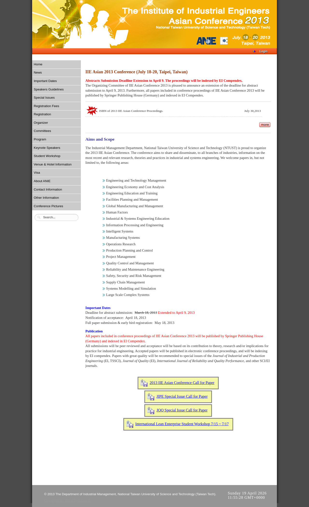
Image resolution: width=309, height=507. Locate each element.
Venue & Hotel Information (53, 164)
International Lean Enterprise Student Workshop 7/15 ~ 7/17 (182, 424)
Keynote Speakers (47, 148)
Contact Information (48, 189)
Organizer (41, 122)
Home (38, 64)
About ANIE (42, 181)
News (38, 72)
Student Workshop (47, 156)
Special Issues (44, 97)
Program (40, 139)
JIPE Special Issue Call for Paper (182, 396)
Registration (42, 114)
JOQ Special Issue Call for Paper (181, 410)
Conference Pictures (48, 206)
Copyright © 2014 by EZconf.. (68, 500)
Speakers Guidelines (49, 89)
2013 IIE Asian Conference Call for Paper (182, 383)
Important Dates (45, 81)
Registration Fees (46, 106)
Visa (37, 172)
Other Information (46, 197)
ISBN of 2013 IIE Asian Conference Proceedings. (131, 111)
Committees (42, 131)
